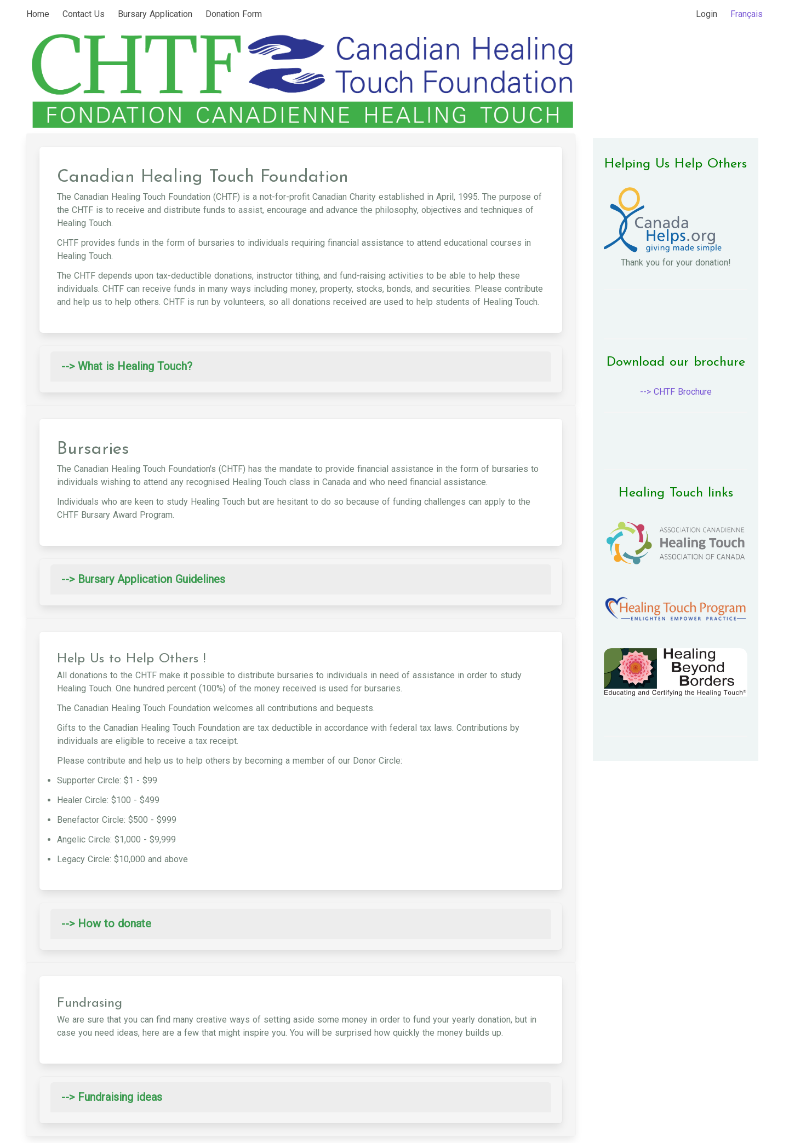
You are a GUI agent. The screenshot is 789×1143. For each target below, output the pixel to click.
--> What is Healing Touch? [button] (126, 366)
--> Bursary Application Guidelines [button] (143, 579)
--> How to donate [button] (106, 923)
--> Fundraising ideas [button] (111, 1097)
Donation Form (233, 14)
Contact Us (83, 14)
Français (746, 14)
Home (37, 14)
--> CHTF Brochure (676, 391)
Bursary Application (155, 14)
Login (706, 14)
